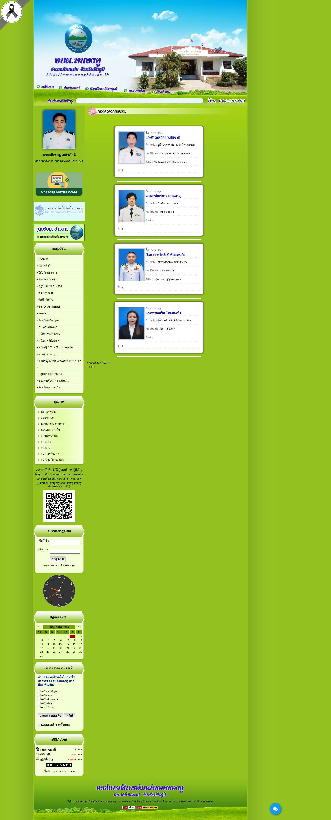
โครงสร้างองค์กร (48, 279)
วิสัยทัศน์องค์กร (47, 272)
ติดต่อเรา (43, 313)
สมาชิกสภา (47, 418)
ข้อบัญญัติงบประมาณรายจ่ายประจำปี (59, 364)
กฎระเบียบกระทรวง (49, 286)
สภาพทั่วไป (44, 265)
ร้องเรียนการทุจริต (48, 387)
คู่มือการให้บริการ (48, 340)
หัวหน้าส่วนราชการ (52, 424)
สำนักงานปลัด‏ (49, 435)
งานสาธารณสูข (47, 354)
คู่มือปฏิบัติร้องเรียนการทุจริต (55, 347)
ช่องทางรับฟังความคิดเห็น (53, 380)
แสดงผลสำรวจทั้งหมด (55, 724)
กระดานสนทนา (47, 327)
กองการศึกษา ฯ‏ (50, 453)
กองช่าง (45, 447)
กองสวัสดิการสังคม (52, 459)
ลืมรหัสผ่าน (68, 565)
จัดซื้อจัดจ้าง (45, 299)
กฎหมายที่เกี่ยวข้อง (49, 374)
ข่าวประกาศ (45, 293)
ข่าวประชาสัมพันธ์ (49, 306)
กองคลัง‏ (46, 441)
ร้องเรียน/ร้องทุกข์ (48, 320)
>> (79, 626)
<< (39, 626)
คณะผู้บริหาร (48, 412)
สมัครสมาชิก (51, 565)
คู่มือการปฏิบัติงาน (48, 333)
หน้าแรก (43, 259)
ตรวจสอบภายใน (50, 430)
